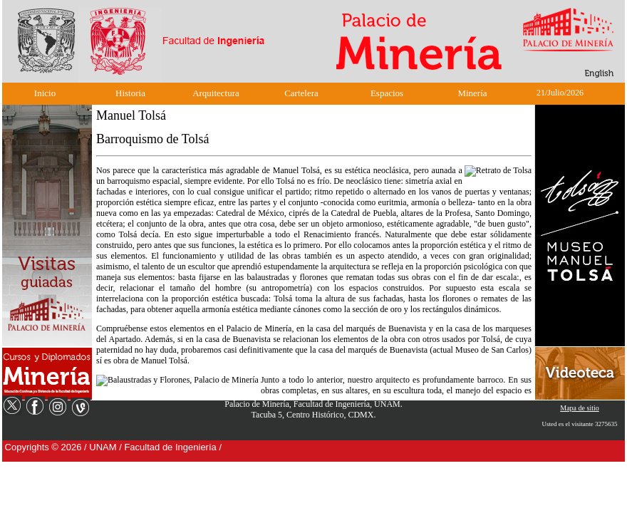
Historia (130, 93)
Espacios (386, 93)
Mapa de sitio (579, 408)
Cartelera (301, 93)
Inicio (45, 93)
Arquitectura (215, 93)
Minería (472, 93)
